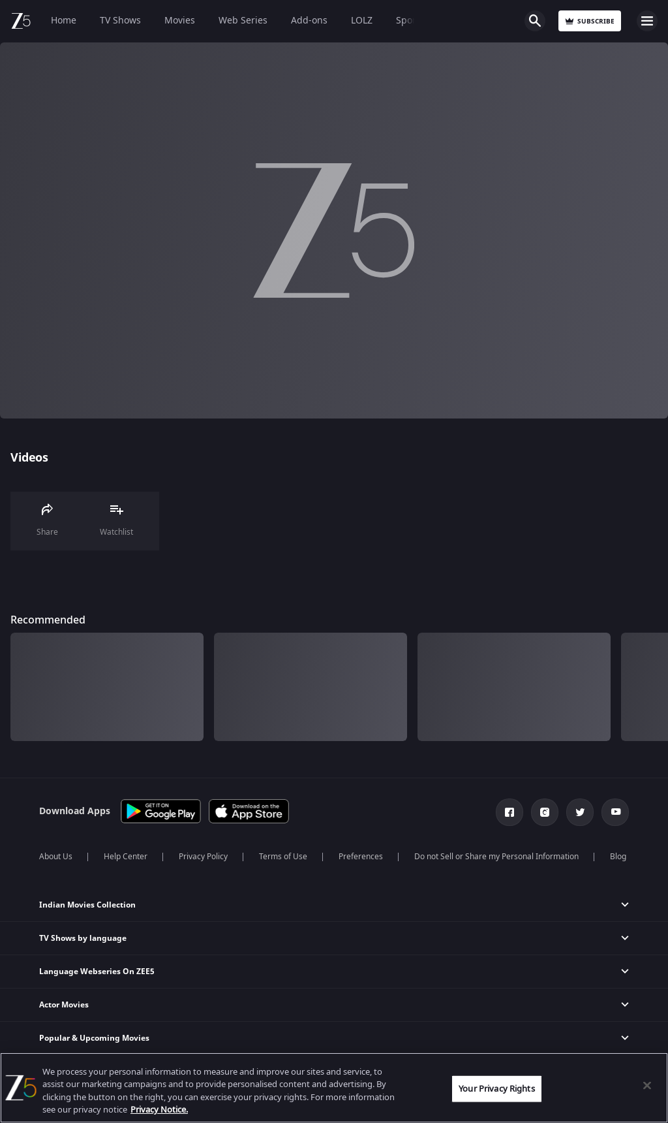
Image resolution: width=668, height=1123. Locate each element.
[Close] (647, 1085)
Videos (29, 458)
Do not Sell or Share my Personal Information (496, 856)
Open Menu (647, 20)
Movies (179, 20)
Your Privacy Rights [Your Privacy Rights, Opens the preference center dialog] (496, 1089)
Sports (410, 20)
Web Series (243, 20)
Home (63, 20)
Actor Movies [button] (64, 1005)
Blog (618, 856)
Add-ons (309, 20)
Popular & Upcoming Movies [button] (94, 1038)
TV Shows (120, 20)
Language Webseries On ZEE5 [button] (97, 971)
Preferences (361, 856)
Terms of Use (283, 856)
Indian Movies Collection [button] (87, 905)
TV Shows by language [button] (83, 938)
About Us (55, 856)
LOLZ (361, 20)
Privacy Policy (203, 856)
